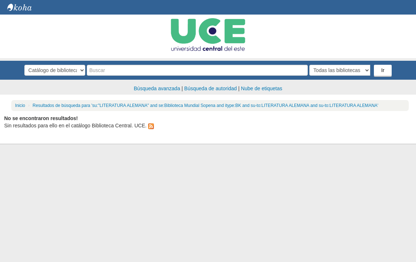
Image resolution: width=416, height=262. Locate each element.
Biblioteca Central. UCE (25, 7)
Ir (382, 70)
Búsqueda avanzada (157, 88)
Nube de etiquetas (261, 88)
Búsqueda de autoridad (210, 88)
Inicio (20, 105)
